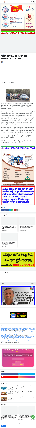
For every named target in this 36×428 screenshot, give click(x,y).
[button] (1, 2)
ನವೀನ (3, 283)
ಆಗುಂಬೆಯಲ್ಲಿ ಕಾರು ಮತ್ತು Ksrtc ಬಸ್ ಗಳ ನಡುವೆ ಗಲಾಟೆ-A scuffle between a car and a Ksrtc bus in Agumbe (26, 417)
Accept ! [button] (3, 425)
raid (7, 207)
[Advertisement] (18, 43)
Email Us (18, 361)
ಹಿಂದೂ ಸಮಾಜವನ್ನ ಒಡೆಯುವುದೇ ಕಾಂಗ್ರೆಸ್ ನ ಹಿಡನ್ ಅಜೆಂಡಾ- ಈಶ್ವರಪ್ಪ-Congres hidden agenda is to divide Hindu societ (21, 398)
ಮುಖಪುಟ (2, 54)
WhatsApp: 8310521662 (18, 364)
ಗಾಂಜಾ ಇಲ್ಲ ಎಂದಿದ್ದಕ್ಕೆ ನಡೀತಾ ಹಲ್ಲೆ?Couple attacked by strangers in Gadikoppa (9, 228)
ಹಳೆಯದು (32, 283)
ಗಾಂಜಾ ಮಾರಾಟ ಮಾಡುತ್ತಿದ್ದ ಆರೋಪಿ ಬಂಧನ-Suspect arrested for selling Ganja (8, 244)
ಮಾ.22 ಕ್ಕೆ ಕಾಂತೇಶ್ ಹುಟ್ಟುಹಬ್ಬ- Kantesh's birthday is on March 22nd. (20, 392)
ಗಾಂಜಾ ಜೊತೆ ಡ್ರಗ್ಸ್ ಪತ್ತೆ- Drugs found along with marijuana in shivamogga (26, 228)
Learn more (25, 423)
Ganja (6, 54)
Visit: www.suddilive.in (18, 359)
